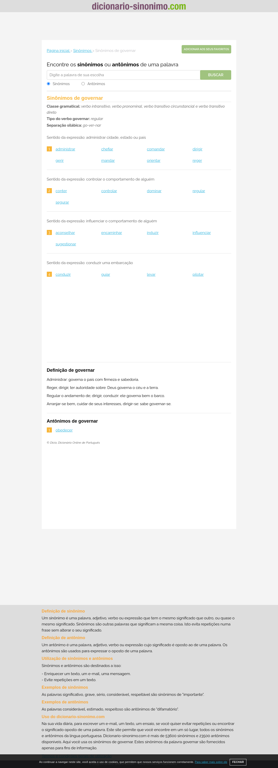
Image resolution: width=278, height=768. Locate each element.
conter (61, 191)
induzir (153, 232)
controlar (109, 191)
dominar (154, 191)
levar (151, 274)
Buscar (215, 75)
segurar (62, 202)
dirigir (197, 149)
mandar (108, 160)
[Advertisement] (139, 26)
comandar (156, 149)
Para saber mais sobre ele (211, 761)
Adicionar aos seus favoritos (206, 49)
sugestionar (66, 244)
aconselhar (65, 232)
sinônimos (90, 64)
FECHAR (238, 761)
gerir (60, 160)
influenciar (202, 232)
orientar (153, 160)
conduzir (63, 274)
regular (199, 191)
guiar (105, 274)
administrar (65, 149)
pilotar (198, 274)
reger (197, 160)
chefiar (107, 149)
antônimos (125, 64)
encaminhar (111, 232)
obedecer (64, 430)
